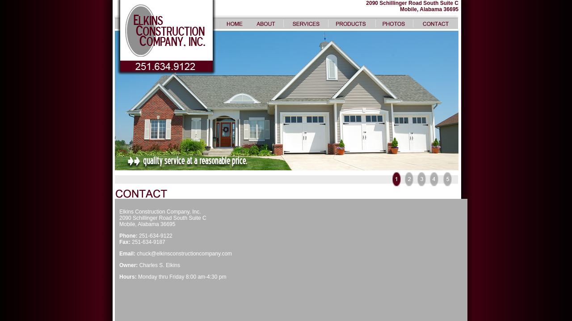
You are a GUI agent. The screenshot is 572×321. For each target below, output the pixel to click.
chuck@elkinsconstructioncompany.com (184, 254)
